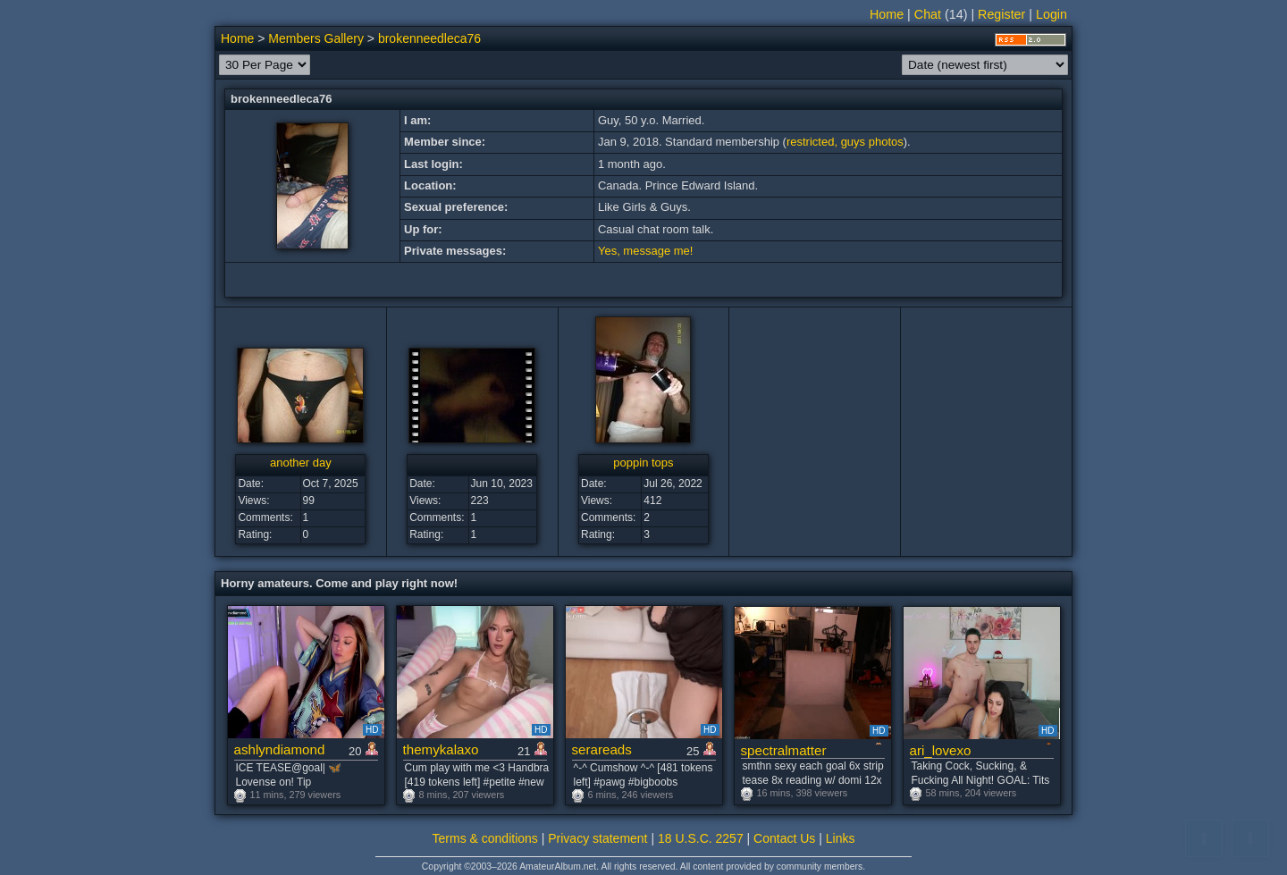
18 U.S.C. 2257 (701, 838)
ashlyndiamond (279, 749)
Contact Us (784, 838)
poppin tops (643, 462)
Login (1051, 14)
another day (301, 462)
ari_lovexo (941, 750)
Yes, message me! (645, 250)
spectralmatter (784, 750)
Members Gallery (316, 38)
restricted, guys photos (845, 141)
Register (1001, 14)
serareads (602, 749)
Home (887, 14)
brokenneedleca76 (429, 38)
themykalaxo (441, 749)
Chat (927, 14)
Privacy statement (597, 838)
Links (840, 838)
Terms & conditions (485, 838)
